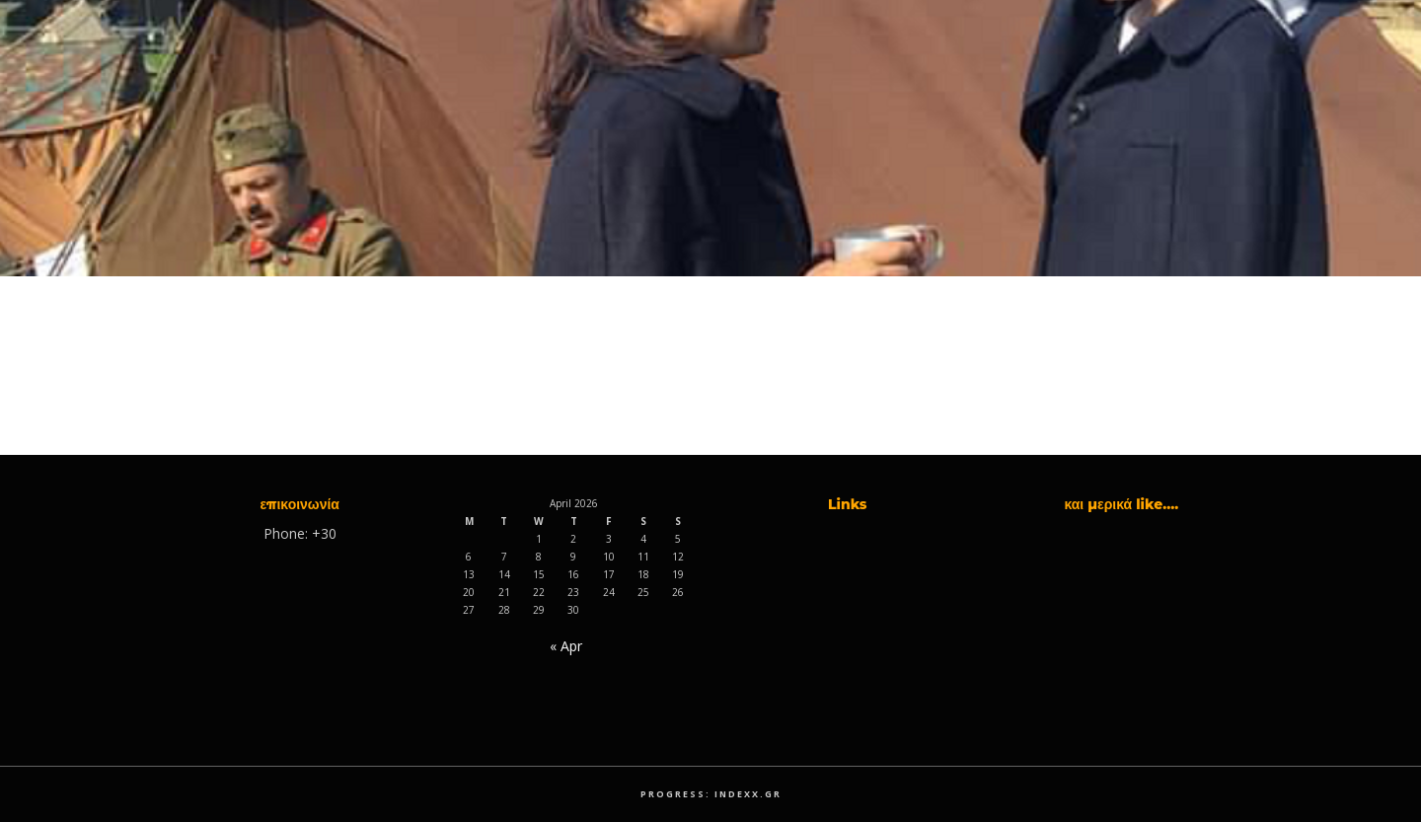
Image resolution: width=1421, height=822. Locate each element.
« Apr (566, 645)
